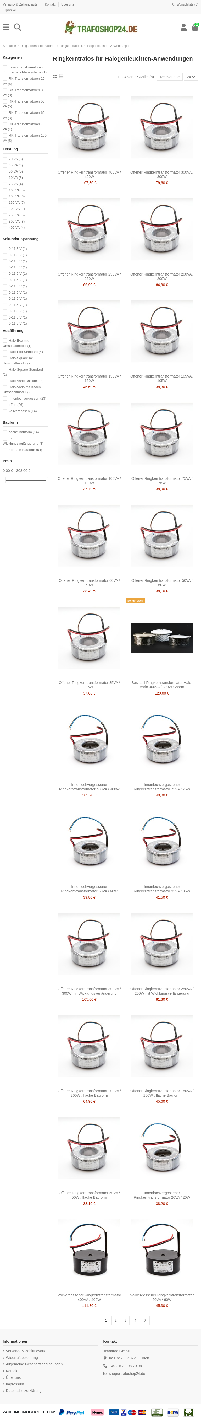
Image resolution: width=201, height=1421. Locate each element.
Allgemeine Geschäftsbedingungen (34, 1364)
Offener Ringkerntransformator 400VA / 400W (89, 174)
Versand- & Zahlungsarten (21, 4)
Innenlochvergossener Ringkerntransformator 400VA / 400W (89, 787)
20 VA (16, 159)
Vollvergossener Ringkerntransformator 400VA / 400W (89, 1297)
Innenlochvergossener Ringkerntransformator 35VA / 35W (162, 889)
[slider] (5, 480)
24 (191, 77)
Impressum (10, 10)
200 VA (17, 209)
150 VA (17, 202)
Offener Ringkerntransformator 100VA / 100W (89, 480)
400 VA (17, 227)
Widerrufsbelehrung (22, 1357)
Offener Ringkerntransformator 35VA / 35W (89, 685)
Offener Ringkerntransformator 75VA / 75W (162, 480)
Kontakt (51, 4)
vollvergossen (23, 411)
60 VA (16, 178)
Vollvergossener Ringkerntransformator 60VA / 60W (162, 1297)
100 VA (17, 190)
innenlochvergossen (27, 398)
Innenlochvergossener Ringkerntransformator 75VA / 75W (162, 787)
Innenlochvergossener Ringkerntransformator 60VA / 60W (89, 889)
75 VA (16, 184)
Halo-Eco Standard (26, 352)
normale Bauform (25, 450)
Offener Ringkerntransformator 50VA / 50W (162, 582)
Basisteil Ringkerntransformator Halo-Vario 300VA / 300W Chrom (161, 685)
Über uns (68, 4)
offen (16, 405)
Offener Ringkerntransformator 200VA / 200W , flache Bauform (89, 1093)
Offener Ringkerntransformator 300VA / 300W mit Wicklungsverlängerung (89, 991)
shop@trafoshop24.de (127, 1373)
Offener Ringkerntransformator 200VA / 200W (162, 276)
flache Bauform (24, 432)
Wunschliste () (185, 4)
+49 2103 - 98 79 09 (125, 1366)
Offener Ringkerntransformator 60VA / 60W (89, 582)
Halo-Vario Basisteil (26, 381)
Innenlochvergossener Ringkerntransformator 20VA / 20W (162, 1195)
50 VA (16, 171)
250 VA (17, 215)
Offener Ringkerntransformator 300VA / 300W (162, 174)
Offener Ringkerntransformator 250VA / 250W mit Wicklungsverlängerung (162, 991)
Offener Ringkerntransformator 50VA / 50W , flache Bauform (89, 1195)
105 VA (17, 196)
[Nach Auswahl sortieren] (170, 77)
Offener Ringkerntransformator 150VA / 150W (89, 378)
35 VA (16, 165)
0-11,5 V (18, 249)
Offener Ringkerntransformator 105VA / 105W (162, 378)
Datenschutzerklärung (24, 1390)
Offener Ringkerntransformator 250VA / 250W (89, 276)
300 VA (17, 221)
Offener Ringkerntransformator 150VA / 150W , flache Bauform (162, 1093)
